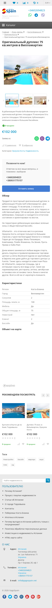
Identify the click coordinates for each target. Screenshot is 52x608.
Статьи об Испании (14, 499)
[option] (12, 100)
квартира (31, 459)
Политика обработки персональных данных (26, 529)
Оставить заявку (26, 189)
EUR (47, 3)
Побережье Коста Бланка (17, 513)
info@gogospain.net (27, 580)
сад (13, 465)
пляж (5, 465)
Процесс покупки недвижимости (20, 495)
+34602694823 (36, 10)
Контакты (9, 508)
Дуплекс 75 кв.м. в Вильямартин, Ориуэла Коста (37, 427)
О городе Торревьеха (15, 504)
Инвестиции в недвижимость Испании (23, 533)
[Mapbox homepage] (9, 385)
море (41, 459)
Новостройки (8, 459)
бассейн (21, 459)
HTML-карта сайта (13, 537)
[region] (26, 360)
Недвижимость (32, 151)
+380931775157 (14, 180)
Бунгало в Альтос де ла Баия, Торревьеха (12, 425)
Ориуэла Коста (18, 151)
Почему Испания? (13, 491)
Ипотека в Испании (14, 517)
